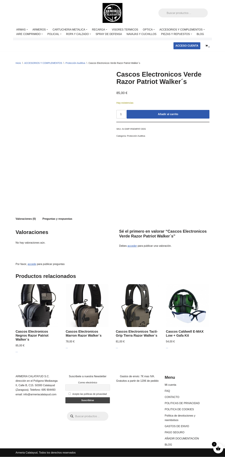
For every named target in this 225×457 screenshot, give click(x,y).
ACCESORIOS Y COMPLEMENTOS (43, 63)
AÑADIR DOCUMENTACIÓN (182, 438)
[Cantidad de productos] (121, 114)
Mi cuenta (170, 385)
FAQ (167, 391)
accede (32, 264)
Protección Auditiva (75, 63)
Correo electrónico (87, 382)
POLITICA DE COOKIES (179, 409)
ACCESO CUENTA (186, 45)
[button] (27, 29)
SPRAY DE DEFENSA (109, 34)
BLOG (200, 34)
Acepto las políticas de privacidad (88, 394)
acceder (132, 245)
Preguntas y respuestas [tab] (58, 218)
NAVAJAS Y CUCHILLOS (142, 34)
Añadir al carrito (168, 114)
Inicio (18, 63)
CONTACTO (172, 397)
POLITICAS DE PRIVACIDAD (182, 403)
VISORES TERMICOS (125, 29)
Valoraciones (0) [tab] (26, 218)
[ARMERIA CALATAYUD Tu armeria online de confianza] (112, 13)
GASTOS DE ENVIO (177, 426)
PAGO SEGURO (174, 432)
